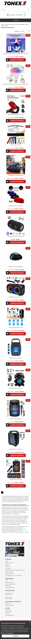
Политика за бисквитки (9, 587)
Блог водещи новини (9, 615)
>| (10, 492)
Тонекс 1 (2, 24)
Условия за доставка (9, 582)
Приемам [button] (15, 636)
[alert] (15, 630)
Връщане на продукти (9, 605)
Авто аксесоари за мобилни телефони (21, 24)
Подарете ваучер (8, 611)
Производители (8, 609)
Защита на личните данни (10, 584)
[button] (15, 633)
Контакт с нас (8, 603)
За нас (6, 580)
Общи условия (8, 585)
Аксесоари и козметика (9, 24)
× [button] (29, 622)
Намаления (7, 613)
